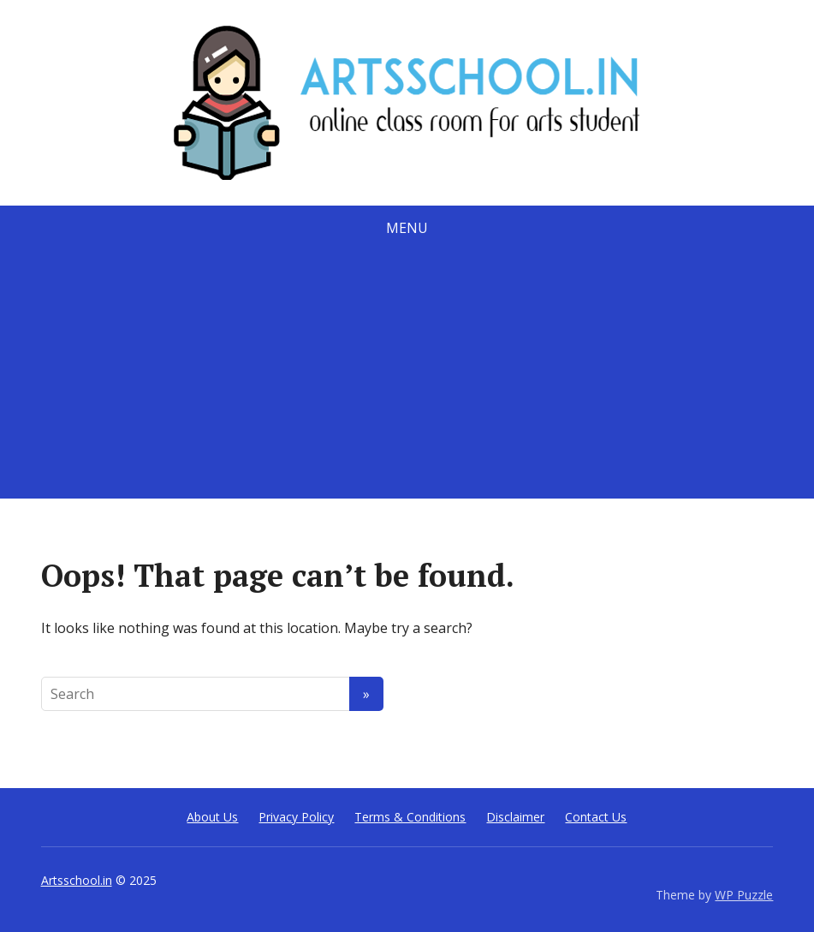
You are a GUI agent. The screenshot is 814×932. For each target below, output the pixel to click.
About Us (212, 817)
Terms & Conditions (410, 817)
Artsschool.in (76, 880)
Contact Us (596, 817)
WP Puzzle (744, 895)
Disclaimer (515, 817)
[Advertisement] (407, 379)
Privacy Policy (296, 817)
